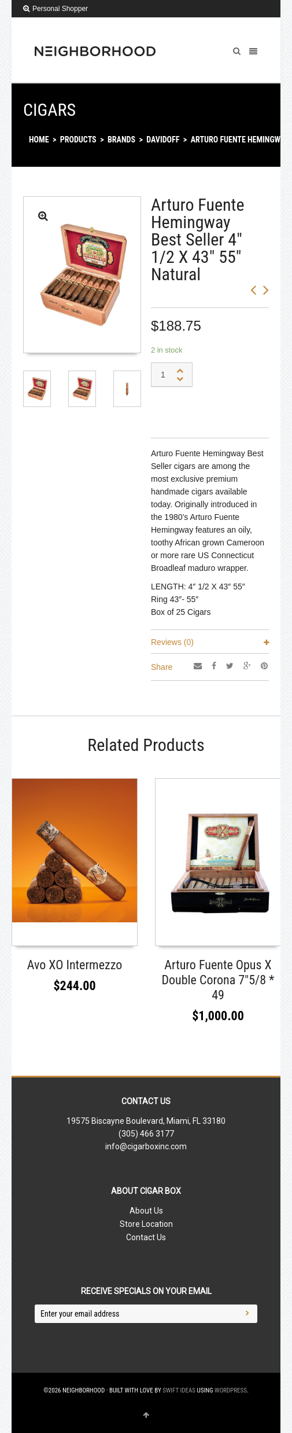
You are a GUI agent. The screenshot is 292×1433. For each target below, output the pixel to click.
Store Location (146, 1224)
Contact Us (146, 1237)
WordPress (231, 1390)
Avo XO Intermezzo (74, 965)
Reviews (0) (172, 642)
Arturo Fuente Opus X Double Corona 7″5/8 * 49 (217, 980)
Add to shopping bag (205, 410)
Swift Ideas (178, 1390)
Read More (181, 933)
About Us (146, 1210)
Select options (45, 933)
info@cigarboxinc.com (146, 1146)
